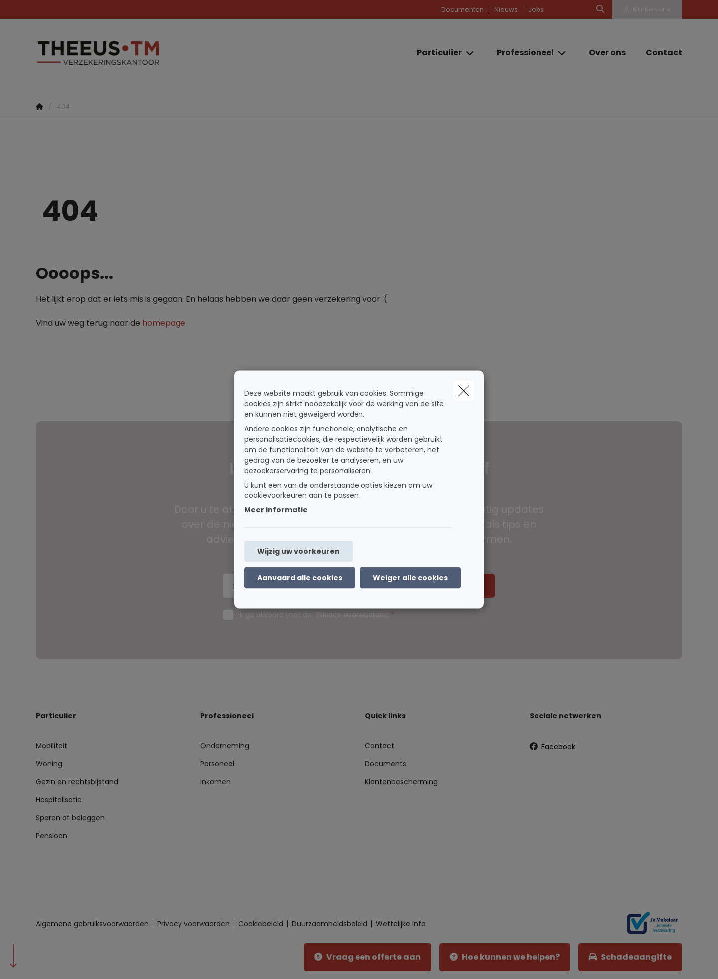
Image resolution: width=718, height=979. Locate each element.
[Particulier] (435, 52)
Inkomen (215, 782)
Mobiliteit (51, 746)
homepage (163, 323)
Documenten (462, 9)
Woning (49, 764)
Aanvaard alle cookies (299, 578)
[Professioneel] (521, 52)
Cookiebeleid (260, 923)
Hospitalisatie (59, 800)
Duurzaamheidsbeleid (329, 923)
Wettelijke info (401, 923)
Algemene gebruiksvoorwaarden (92, 923)
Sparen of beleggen (70, 818)
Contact (379, 746)
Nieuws (506, 9)
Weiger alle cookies (410, 578)
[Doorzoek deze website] (600, 9)
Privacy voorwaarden (352, 615)
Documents (385, 764)
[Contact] (659, 52)
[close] (464, 391)
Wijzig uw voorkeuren (298, 551)
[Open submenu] (470, 52)
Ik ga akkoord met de (318, 615)
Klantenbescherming (401, 782)
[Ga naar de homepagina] (135, 53)
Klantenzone (651, 9)
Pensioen (51, 836)
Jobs (536, 9)
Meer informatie (276, 510)
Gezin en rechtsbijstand (77, 782)
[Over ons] (607, 52)
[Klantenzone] (647, 9)
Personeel (217, 764)
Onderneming (224, 746)
